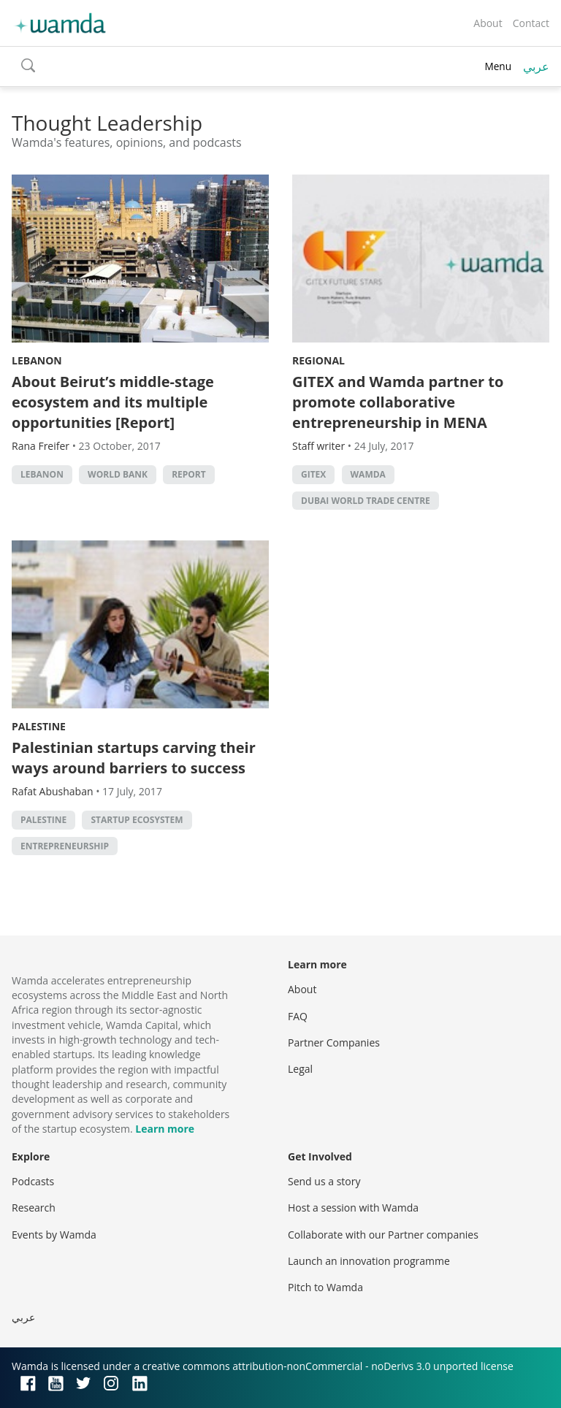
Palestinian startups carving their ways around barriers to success (134, 758)
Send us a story (324, 1181)
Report (189, 474)
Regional (318, 360)
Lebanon (37, 360)
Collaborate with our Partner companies (383, 1234)
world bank (118, 474)
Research (34, 1207)
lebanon (42, 474)
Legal (300, 1069)
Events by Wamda (54, 1234)
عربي (536, 66)
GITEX (313, 474)
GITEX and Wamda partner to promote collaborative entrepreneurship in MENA (397, 402)
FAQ (298, 1016)
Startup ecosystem (137, 820)
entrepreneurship (64, 846)
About (487, 23)
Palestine (39, 726)
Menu (497, 66)
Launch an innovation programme (369, 1261)
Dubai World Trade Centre (365, 500)
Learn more (164, 1129)
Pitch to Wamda (325, 1287)
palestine (43, 820)
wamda (368, 474)
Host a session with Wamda (353, 1207)
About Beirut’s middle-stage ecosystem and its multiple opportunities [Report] (113, 402)
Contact (531, 23)
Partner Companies (334, 1042)
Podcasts (33, 1181)
